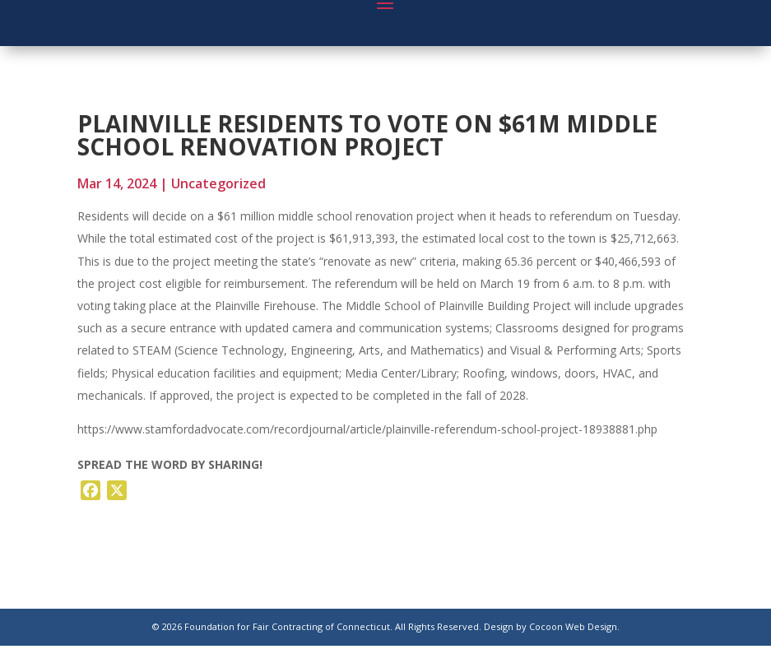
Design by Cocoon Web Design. (552, 626)
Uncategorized (218, 183)
